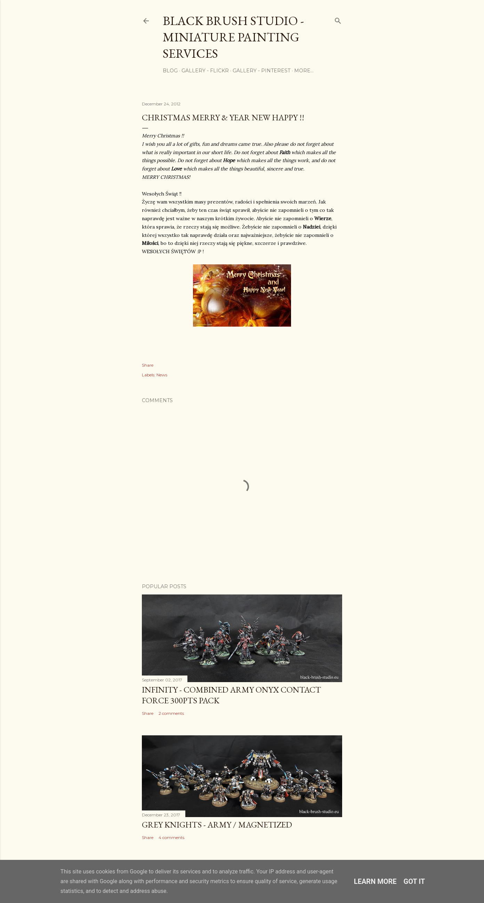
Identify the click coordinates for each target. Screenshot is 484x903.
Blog (170, 70)
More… (304, 70)
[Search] (338, 19)
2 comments (171, 713)
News (161, 374)
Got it (414, 881)
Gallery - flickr (205, 70)
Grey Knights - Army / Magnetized (217, 824)
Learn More (375, 881)
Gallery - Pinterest (261, 70)
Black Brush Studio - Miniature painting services (233, 37)
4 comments (171, 837)
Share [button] (147, 365)
